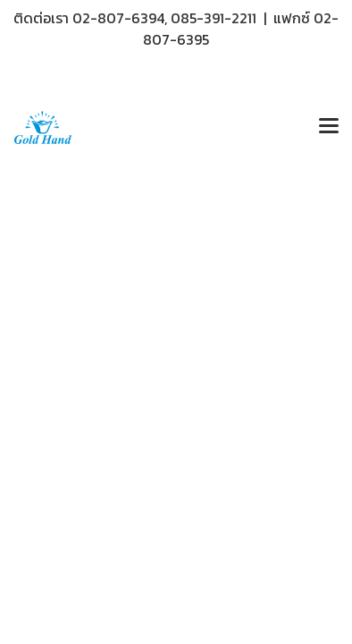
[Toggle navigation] (328, 127)
